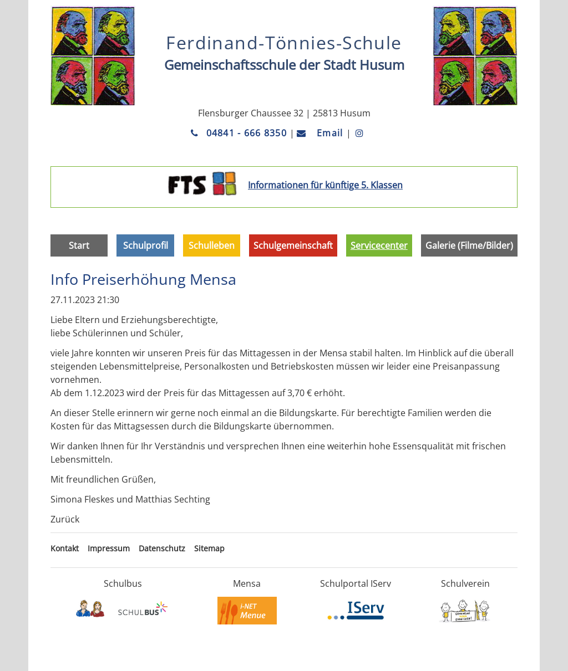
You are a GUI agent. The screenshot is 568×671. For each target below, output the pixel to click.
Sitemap (209, 548)
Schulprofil (145, 245)
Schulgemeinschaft (293, 245)
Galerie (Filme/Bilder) (469, 245)
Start (79, 245)
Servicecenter (379, 245)
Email (321, 133)
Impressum (109, 548)
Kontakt (64, 548)
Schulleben (212, 245)
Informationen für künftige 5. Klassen (325, 185)
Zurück (64, 519)
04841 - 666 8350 (240, 133)
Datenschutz (162, 548)
